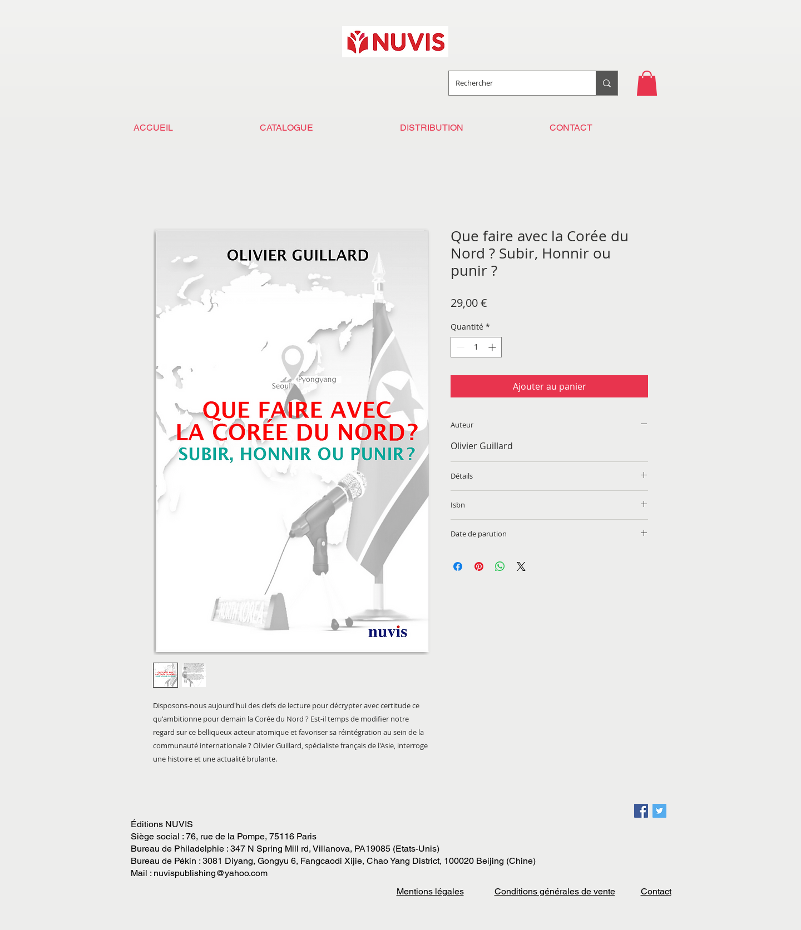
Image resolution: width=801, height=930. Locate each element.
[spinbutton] (476, 347)
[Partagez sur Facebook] (457, 566)
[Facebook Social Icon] (641, 811)
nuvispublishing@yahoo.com (211, 873)
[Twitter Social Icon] (659, 811)
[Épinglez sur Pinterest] (479, 566)
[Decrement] (459, 347)
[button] (646, 83)
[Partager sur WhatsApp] (500, 566)
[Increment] (493, 347)
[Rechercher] (514, 83)
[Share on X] (521, 566)
